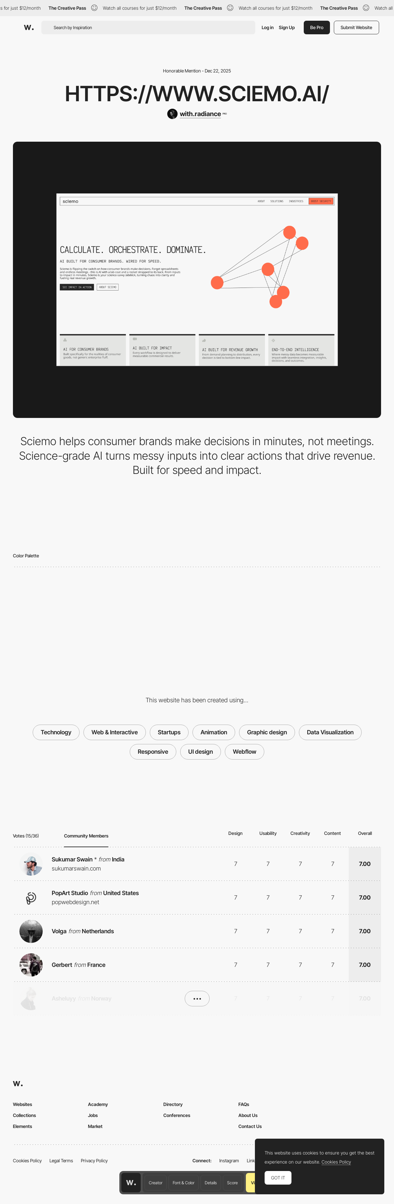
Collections (24, 1115)
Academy (98, 1104)
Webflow (244, 751)
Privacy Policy (94, 1160)
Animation (214, 732)
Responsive (153, 751)
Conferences (176, 1115)
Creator (155, 1182)
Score (232, 1182)
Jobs (93, 1115)
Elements (22, 1126)
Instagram (229, 1160)
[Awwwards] (29, 27)
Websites (22, 1104)
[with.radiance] (196, 114)
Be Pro (316, 27)
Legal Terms (61, 1160)
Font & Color (183, 1182)
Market (95, 1126)
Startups (169, 732)
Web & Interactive (115, 732)
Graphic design (267, 732)
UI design (200, 751)
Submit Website (356, 27)
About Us (247, 1115)
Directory (173, 1104)
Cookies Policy (27, 1160)
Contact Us (250, 1126)
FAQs (243, 1104)
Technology (56, 732)
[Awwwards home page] (131, 1182)
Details (211, 1182)
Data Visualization (330, 732)
